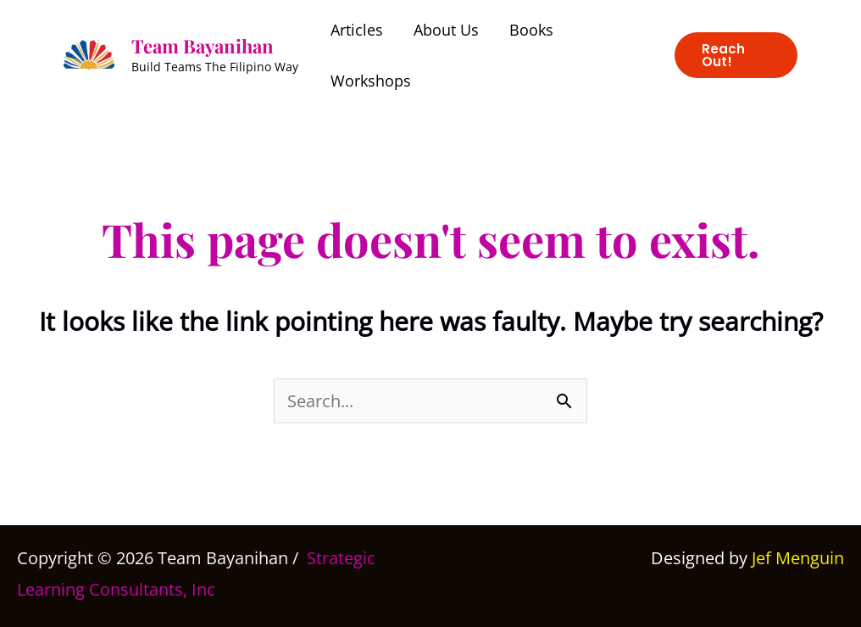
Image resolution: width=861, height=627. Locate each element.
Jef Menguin (798, 557)
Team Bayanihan (202, 46)
